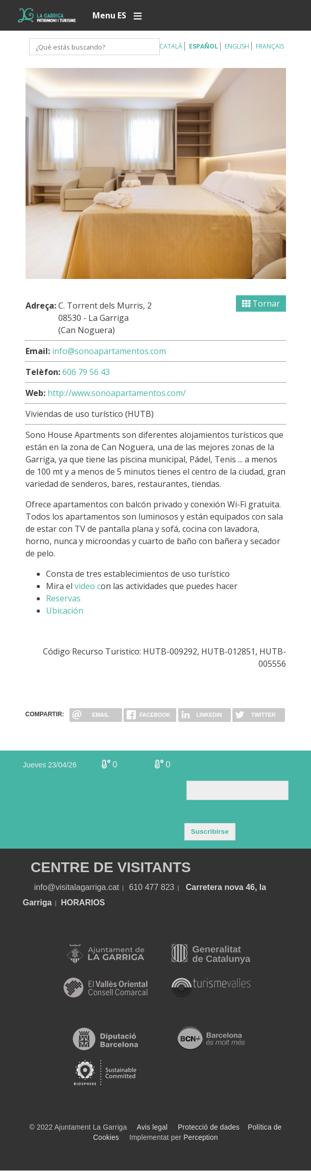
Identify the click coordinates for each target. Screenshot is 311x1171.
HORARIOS (83, 902)
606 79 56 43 (86, 372)
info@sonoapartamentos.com (109, 351)
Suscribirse (210, 831)
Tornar (261, 303)
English (237, 46)
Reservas (63, 598)
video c (88, 586)
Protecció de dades (209, 1127)
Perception (200, 1137)
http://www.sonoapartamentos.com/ (116, 393)
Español (203, 46)
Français (270, 46)
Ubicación (64, 610)
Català (170, 46)
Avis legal (152, 1127)
